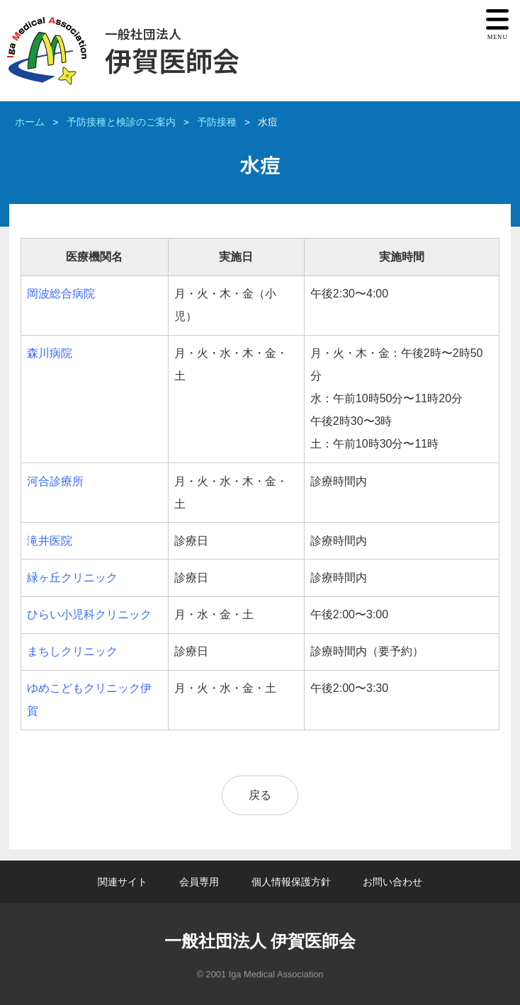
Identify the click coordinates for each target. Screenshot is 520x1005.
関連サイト (122, 881)
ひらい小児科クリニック (89, 614)
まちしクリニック (72, 651)
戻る (260, 795)
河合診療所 (55, 481)
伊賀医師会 (172, 52)
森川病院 (49, 353)
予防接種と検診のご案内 (121, 122)
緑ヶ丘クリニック (72, 578)
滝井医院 (49, 541)
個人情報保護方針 (291, 881)
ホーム (30, 122)
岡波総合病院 (61, 294)
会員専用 (199, 881)
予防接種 (217, 122)
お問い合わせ (392, 881)
